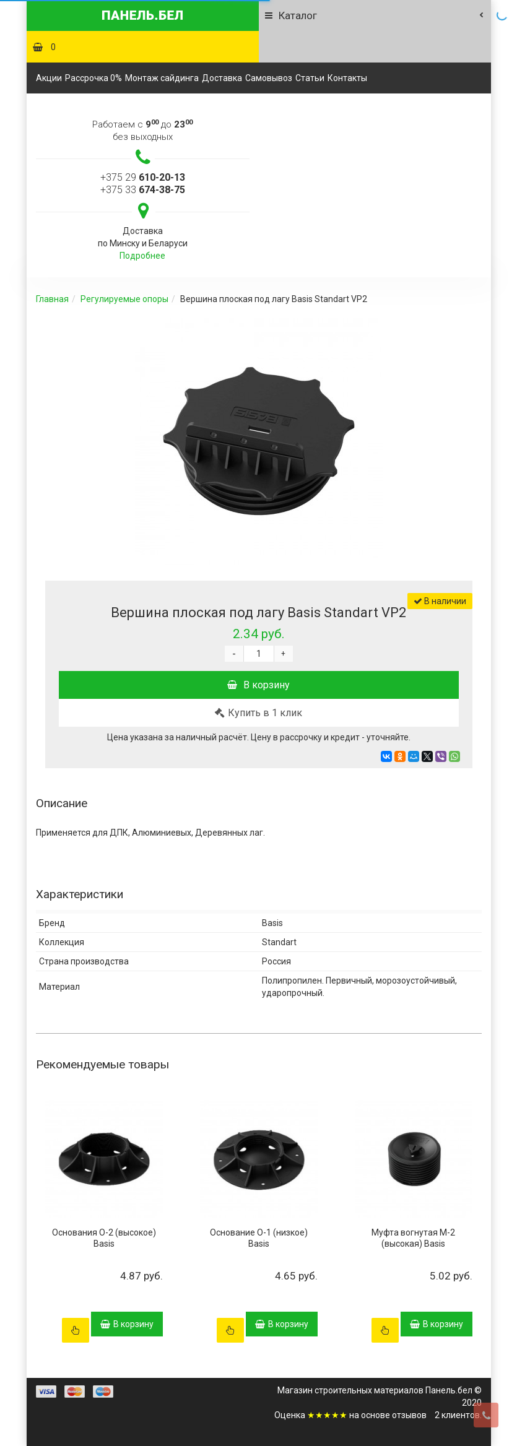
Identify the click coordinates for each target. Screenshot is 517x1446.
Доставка (222, 78)
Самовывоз (268, 78)
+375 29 (142, 177)
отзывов (409, 1415)
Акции (49, 78)
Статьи (309, 78)
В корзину (258, 685)
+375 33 (142, 190)
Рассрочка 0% (93, 78)
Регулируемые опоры (124, 299)
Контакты (347, 78)
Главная (52, 299)
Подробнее (142, 256)
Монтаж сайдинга (162, 78)
